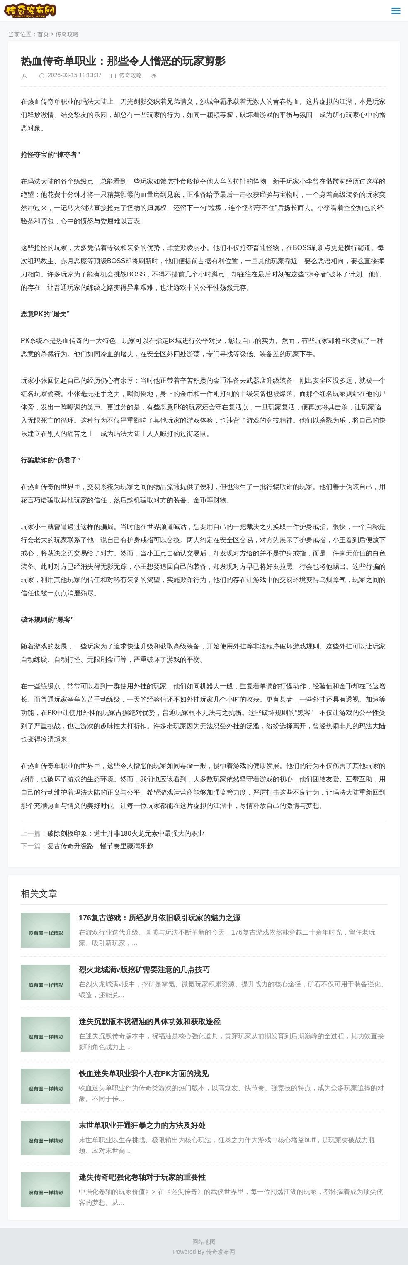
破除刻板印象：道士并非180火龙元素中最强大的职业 (125, 833)
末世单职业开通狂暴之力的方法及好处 (142, 1125)
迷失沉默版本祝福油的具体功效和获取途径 (150, 1022)
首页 (43, 34)
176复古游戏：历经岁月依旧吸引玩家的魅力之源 (159, 918)
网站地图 (204, 1241)
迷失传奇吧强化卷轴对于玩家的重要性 (142, 1177)
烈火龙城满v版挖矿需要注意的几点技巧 (144, 970)
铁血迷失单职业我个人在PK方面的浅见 (144, 1073)
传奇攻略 (67, 34)
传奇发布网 (220, 1251)
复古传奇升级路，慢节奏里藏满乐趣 (100, 845)
